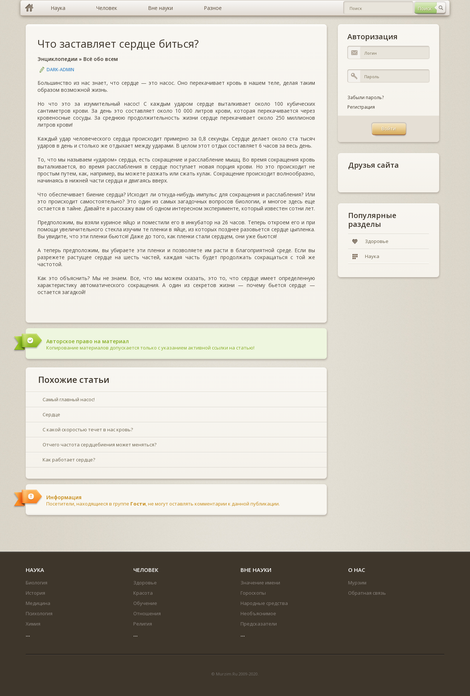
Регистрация (361, 107)
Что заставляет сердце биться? (118, 43)
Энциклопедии (57, 58)
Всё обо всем (100, 58)
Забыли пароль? (365, 97)
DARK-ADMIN (60, 69)
